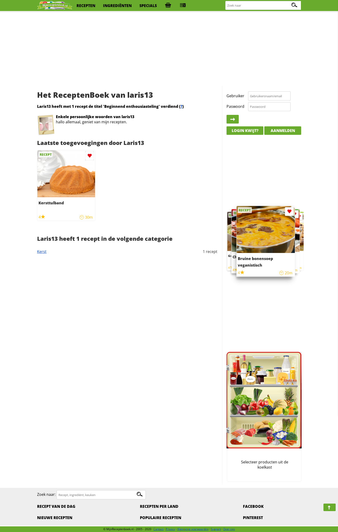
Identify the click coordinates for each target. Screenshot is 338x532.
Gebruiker (235, 95)
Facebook (253, 506)
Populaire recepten (160, 517)
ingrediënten (117, 5)
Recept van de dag (56, 506)
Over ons (229, 529)
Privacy (170, 529)
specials (148, 5)
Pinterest (253, 517)
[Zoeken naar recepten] (263, 5)
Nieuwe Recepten (54, 517)
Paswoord (235, 106)
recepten (86, 5)
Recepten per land (159, 506)
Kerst (41, 251)
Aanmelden (283, 130)
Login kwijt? (245, 130)
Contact (159, 529)
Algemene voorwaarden (193, 529)
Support (216, 529)
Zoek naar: (46, 494)
